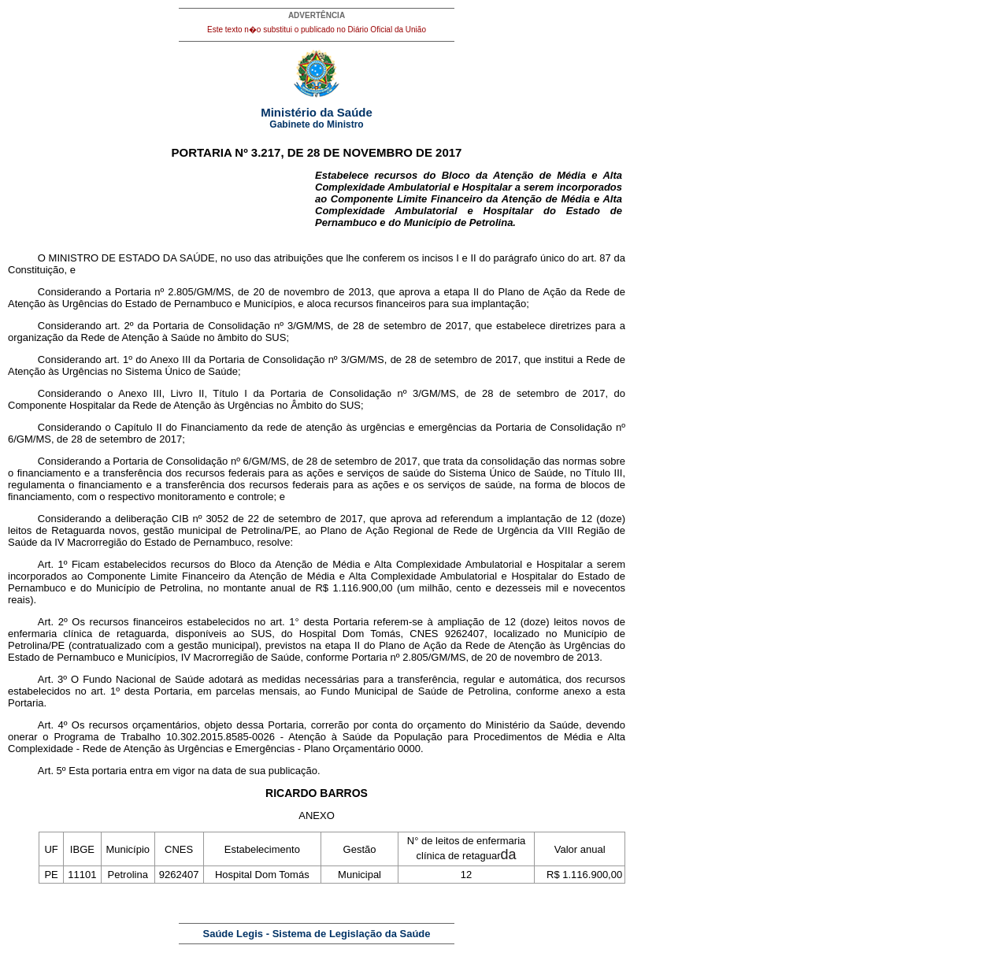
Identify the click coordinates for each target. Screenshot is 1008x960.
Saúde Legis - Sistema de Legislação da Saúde (317, 934)
